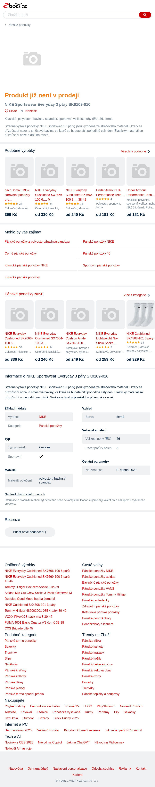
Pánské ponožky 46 (96, 253)
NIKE (42, 416)
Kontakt (141, 768)
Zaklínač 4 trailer (47, 730)
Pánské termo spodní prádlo (24, 694)
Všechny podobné (135, 151)
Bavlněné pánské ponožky (100, 582)
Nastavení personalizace (70, 768)
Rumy (89, 712)
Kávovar (26, 712)
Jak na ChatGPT (78, 742)
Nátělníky (11, 664)
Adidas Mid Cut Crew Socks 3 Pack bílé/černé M (38, 593)
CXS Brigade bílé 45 (19, 628)
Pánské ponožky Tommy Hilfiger (104, 594)
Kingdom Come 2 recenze (82, 730)
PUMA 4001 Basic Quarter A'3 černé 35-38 (34, 622)
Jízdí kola (11, 718)
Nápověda (16, 768)
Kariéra (77, 774)
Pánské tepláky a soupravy (100, 694)
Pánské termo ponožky (21, 640)
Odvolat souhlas (103, 768)
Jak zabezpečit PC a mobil (123, 730)
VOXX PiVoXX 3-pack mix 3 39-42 (28, 616)
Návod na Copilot (50, 742)
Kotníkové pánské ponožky (100, 612)
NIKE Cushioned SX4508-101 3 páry (30, 604)
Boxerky (10, 646)
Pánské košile (92, 658)
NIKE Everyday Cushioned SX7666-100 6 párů (37, 570)
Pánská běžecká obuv (97, 664)
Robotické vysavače (66, 712)
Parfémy (104, 712)
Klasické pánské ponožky (22, 277)
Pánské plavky (15, 688)
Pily (116, 712)
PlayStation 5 (106, 706)
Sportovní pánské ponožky (101, 265)
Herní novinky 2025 (18, 730)
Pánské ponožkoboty (96, 618)
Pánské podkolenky (95, 600)
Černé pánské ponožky (21, 253)
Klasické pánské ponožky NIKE (26, 265)
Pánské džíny (14, 682)
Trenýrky (11, 652)
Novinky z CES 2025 (19, 742)
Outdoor (28, 718)
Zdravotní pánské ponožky (100, 606)
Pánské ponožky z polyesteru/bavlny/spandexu (37, 241)
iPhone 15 (72, 706)
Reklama (125, 768)
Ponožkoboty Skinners (97, 624)
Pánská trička (91, 640)
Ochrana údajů (38, 768)
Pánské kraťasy (15, 670)
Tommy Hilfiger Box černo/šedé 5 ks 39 (32, 587)
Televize (10, 712)
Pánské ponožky (19, 25)
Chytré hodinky (15, 706)
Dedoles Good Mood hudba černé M (30, 598)
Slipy (8, 658)
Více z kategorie (137, 295)
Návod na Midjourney (109, 742)
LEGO (88, 706)
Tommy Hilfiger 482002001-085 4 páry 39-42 (36, 610)
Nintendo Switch (131, 706)
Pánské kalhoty (15, 676)
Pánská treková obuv (96, 670)
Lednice (42, 712)
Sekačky (129, 712)
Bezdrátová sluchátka (45, 706)
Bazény (43, 718)
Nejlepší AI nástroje (18, 748)
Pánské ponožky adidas (98, 576)
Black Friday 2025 (66, 718)
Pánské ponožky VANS (98, 588)
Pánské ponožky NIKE (98, 241)
